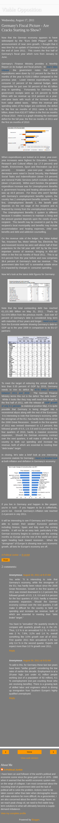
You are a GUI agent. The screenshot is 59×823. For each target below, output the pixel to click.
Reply (12, 650)
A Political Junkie (13, 769)
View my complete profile (13, 813)
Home (29, 752)
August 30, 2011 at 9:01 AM (37, 660)
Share (5, 560)
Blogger (35, 819)
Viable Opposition (21, 9)
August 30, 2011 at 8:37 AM (37, 575)
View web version (29, 758)
